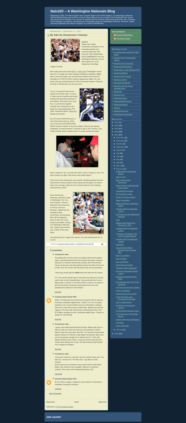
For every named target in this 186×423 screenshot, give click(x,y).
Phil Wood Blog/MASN (122, 83)
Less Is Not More (122, 262)
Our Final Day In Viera (124, 194)
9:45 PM (58, 349)
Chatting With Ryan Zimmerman (127, 320)
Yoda (118, 220)
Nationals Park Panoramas (123, 64)
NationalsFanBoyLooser (123, 101)
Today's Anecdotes (123, 200)
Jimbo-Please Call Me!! (124, 265)
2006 (116, 334)
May (118, 159)
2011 (116, 122)
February (119, 169)
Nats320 (85, 42)
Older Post (102, 402)
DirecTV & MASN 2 (123, 256)
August (119, 150)
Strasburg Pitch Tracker (122, 76)
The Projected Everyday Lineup (127, 311)
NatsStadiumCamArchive (123, 114)
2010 (116, 126)
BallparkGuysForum (121, 111)
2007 (116, 135)
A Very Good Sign (122, 326)
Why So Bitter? (121, 259)
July (118, 153)
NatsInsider (118, 92)
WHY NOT (82, 72)
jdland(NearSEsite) (121, 73)
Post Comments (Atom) (64, 407)
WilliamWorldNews (121, 105)
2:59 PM (58, 389)
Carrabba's (120, 245)
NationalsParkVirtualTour (123, 67)
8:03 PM (58, 292)
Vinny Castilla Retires (124, 302)
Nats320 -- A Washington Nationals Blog (82, 11)
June (118, 156)
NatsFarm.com (119, 95)
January (119, 330)
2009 (116, 129)
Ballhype (117, 108)
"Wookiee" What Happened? (126, 268)
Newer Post (50, 402)
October (119, 144)
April (118, 163)
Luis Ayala (119, 323)
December (120, 138)
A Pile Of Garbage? (123, 291)
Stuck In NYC (121, 177)
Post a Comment (55, 393)
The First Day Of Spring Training (128, 287)
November (120, 141)
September (120, 147)
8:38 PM (58, 319)
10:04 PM (58, 374)
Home (76, 402)
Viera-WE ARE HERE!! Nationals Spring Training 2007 (126, 250)
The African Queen (123, 39)
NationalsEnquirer (120, 98)
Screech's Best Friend (63, 297)
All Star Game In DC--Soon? (126, 294)
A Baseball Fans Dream (124, 191)
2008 (116, 132)
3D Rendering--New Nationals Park (127, 70)
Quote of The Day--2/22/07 (126, 197)
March (118, 166)
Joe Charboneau (65, 109)
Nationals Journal (120, 80)
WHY (74, 72)
